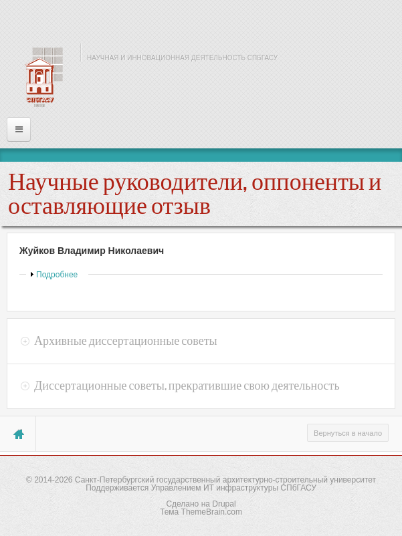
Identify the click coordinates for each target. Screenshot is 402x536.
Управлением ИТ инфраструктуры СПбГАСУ (233, 488)
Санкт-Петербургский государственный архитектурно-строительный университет (225, 480)
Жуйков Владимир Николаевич (91, 250)
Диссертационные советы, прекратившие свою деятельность (187, 385)
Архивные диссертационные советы (125, 341)
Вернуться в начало (348, 433)
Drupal (223, 504)
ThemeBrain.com (211, 512)
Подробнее (57, 274)
